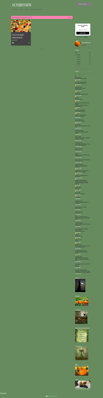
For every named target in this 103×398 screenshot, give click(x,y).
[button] (29, 43)
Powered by (83, 37)
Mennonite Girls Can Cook (81, 82)
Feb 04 (78, 63)
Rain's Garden (78, 136)
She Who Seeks (78, 87)
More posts (42, 49)
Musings (77, 98)
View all (70, 17)
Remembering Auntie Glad (81, 78)
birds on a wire (78, 239)
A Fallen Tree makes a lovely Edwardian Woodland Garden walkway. (81, 182)
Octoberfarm (21, 5)
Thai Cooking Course (79, 111)
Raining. (77, 266)
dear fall (77, 241)
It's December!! (78, 150)
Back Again (77, 176)
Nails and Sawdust (79, 164)
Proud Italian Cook (79, 119)
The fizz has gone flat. (80, 193)
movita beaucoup (79, 211)
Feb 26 (78, 57)
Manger (76, 153)
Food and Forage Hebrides (81, 270)
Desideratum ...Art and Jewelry (82, 170)
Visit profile (84, 45)
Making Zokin (78, 208)
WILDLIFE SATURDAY (80, 116)
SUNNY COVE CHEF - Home (81, 216)
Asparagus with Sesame (80, 83)
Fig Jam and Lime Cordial (80, 207)
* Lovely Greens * (79, 222)
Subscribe (83, 33)
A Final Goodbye (78, 99)
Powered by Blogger (51, 396)
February (78, 54)
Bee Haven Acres (79, 148)
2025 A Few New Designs (80, 171)
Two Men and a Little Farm (81, 114)
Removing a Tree (79, 160)
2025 (76, 52)
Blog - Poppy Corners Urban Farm (82, 159)
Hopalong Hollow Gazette (80, 180)
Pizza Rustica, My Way (80, 121)
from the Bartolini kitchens (81, 250)
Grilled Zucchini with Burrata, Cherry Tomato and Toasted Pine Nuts (82, 259)
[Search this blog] (85, 4)
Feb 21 (78, 59)
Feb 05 (78, 61)
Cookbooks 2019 (78, 236)
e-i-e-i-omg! (77, 192)
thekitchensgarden (79, 130)
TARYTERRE (78, 197)
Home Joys (77, 124)
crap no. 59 (77, 213)
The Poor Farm (78, 244)
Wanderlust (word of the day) (81, 94)
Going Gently (78, 77)
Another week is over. (80, 231)
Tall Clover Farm (78, 142)
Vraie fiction (77, 93)
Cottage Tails (78, 187)
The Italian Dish (78, 256)
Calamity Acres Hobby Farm (81, 175)
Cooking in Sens (78, 201)
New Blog (77, 188)
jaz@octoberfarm (86, 42)
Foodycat (77, 234)
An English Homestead (80, 110)
